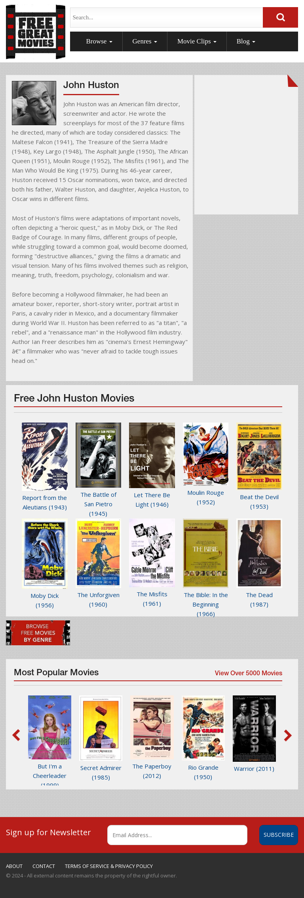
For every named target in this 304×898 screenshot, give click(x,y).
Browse (99, 41)
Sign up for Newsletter (48, 832)
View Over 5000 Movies (247, 676)
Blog (246, 41)
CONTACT (43, 866)
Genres (145, 41)
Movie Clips (197, 41)
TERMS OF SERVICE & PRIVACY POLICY (109, 866)
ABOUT (14, 866)
